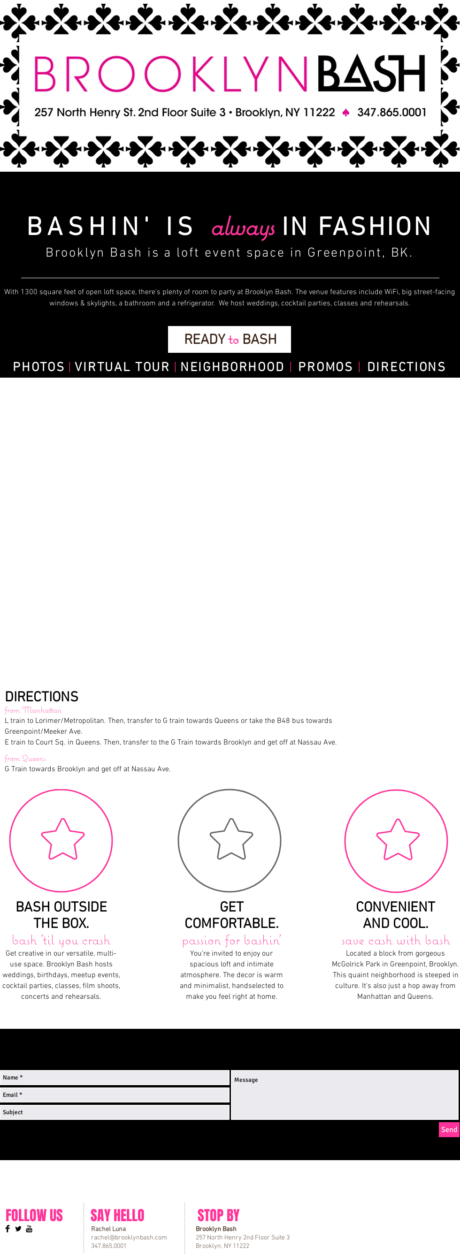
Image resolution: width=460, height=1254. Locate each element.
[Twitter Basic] (18, 1228)
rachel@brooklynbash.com (129, 1238)
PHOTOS (39, 367)
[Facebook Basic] (7, 1228)
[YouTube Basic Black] (29, 1228)
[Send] (449, 1129)
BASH (258, 340)
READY (206, 340)
